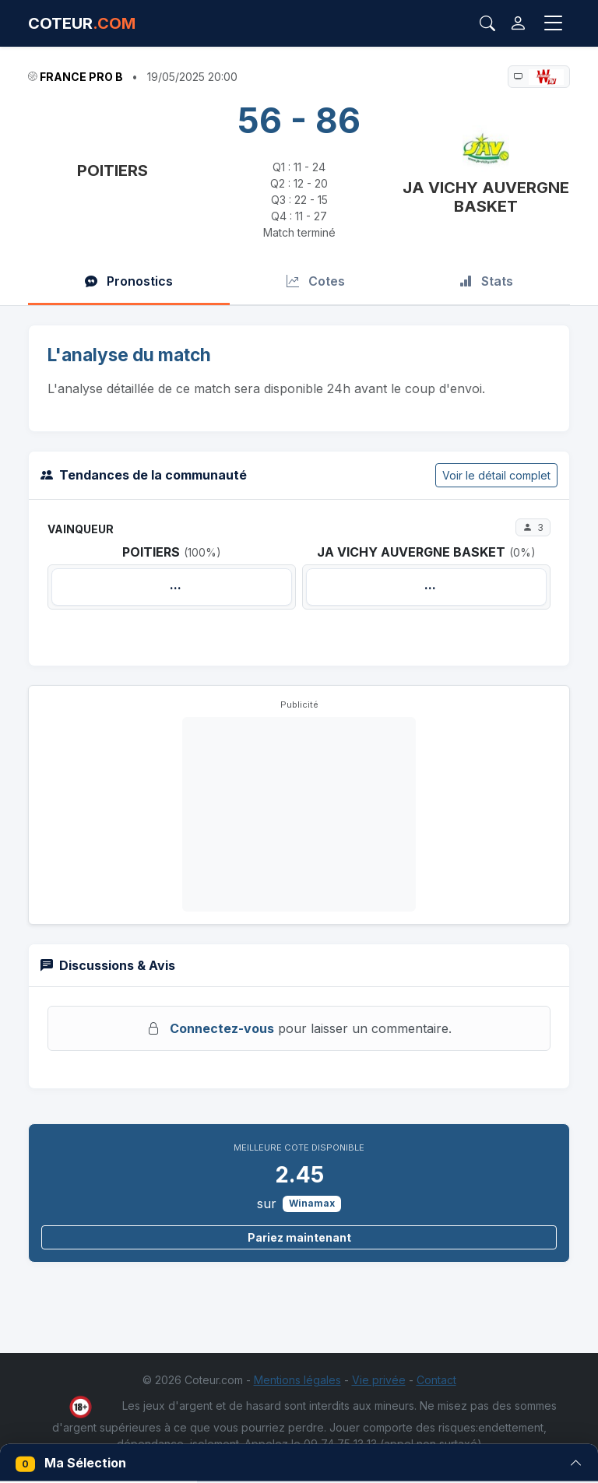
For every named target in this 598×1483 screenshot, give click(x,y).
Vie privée (379, 1379)
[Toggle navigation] (553, 23)
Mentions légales (297, 1379)
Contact (436, 1379)
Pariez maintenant (299, 1237)
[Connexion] (518, 23)
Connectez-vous (222, 1028)
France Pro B (81, 76)
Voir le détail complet (496, 475)
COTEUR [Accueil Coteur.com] (81, 23)
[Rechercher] (487, 23)
